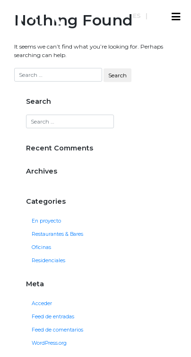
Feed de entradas (53, 317)
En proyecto (46, 221)
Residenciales (48, 260)
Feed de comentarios (57, 330)
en (156, 15)
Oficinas (41, 247)
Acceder (42, 303)
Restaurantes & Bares (57, 234)
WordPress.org (49, 343)
